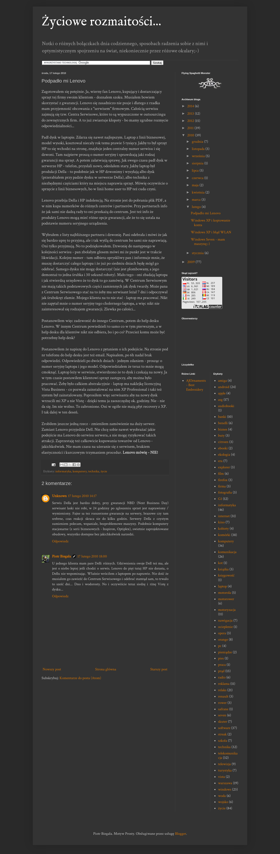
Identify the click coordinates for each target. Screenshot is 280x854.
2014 (191, 106)
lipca (196, 170)
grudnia (198, 141)
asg (220, 399)
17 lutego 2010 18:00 (92, 556)
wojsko (223, 802)
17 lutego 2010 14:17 (82, 496)
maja (196, 185)
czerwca (198, 178)
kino (221, 522)
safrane (223, 709)
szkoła (222, 740)
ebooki (223, 448)
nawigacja (225, 620)
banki (222, 416)
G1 (220, 498)
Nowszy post (52, 669)
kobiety (223, 528)
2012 (191, 120)
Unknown (59, 496)
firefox (223, 480)
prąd (221, 671)
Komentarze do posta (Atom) (80, 678)
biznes (222, 429)
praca (222, 664)
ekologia (224, 454)
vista (221, 776)
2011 (190, 128)
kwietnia (198, 192)
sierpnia (198, 163)
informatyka (63, 471)
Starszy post (158, 669)
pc (219, 645)
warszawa (225, 783)
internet (224, 516)
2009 (191, 262)
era (220, 461)
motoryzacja (227, 609)
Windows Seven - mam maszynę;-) (208, 241)
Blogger (180, 833)
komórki (224, 534)
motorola (224, 592)
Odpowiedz (60, 541)
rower (222, 702)
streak (222, 734)
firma (222, 486)
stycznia (198, 253)
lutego (197, 206)
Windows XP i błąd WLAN (211, 232)
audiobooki (226, 406)
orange (223, 639)
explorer (224, 467)
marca (196, 199)
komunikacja (227, 552)
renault (223, 696)
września (199, 156)
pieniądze (225, 652)
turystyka (225, 770)
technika (93, 471)
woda (222, 795)
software (224, 728)
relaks (222, 690)
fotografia (225, 492)
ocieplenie (225, 626)
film (221, 473)
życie (104, 471)
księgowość (226, 575)
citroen (223, 441)
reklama (223, 683)
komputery (80, 471)
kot (220, 563)
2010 (191, 135)
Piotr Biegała (61, 556)
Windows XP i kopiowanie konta (210, 222)
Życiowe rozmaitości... (101, 22)
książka (223, 569)
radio (222, 677)
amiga (222, 380)
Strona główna (105, 669)
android (223, 387)
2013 (191, 113)
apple (222, 393)
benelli (223, 423)
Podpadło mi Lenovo (205, 213)
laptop (222, 586)
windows (224, 789)
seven (222, 715)
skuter (222, 721)
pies (221, 658)
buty (221, 435)
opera (222, 633)
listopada (198, 148)
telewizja (224, 764)
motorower (226, 599)
